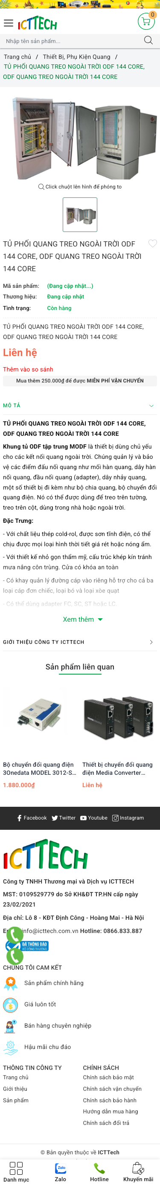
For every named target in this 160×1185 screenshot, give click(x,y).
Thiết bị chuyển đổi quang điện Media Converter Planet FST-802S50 (117, 769)
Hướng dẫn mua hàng (110, 1112)
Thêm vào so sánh (28, 369)
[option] (80, 133)
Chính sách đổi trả (106, 1123)
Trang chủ (16, 1078)
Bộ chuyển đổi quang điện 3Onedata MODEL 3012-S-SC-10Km (38, 769)
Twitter (64, 818)
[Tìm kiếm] (148, 41)
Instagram (128, 818)
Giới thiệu (15, 1089)
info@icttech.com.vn (50, 931)
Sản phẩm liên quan (80, 667)
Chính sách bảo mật (108, 1078)
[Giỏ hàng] (146, 21)
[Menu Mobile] (9, 22)
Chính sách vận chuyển (112, 1089)
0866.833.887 (123, 931)
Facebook (31, 818)
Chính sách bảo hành (110, 1101)
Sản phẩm (16, 1101)
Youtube (94, 818)
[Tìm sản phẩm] (71, 41)
